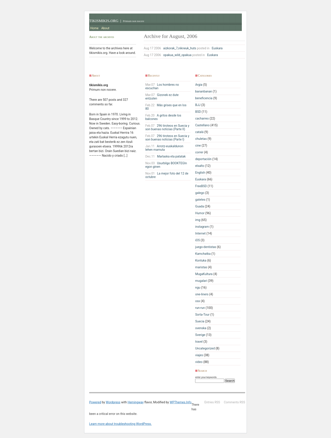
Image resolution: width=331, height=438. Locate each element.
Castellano (202, 125)
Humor (200, 213)
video (199, 362)
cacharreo (202, 118)
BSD (198, 111)
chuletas (201, 138)
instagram (202, 226)
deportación (203, 159)
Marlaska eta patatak (165, 156)
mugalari (201, 280)
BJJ (197, 105)
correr (199, 152)
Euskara (217, 48)
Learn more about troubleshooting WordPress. (120, 424)
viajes (199, 355)
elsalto (199, 166)
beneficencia (203, 98)
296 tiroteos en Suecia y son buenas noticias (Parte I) (167, 137)
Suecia (199, 321)
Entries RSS (212, 402)
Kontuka (200, 260)
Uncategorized (205, 348)
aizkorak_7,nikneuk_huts (179, 48)
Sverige (200, 335)
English (200, 172)
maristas (201, 267)
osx (197, 301)
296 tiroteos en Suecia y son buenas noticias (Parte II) (167, 127)
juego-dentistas (205, 247)
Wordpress (113, 402)
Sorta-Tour (202, 314)
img (197, 220)
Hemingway (135, 402)
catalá (199, 132)
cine (198, 145)
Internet (200, 233)
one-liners (201, 294)
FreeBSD (201, 186)
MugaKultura (204, 274)
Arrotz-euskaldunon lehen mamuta (164, 147)
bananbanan (203, 91)
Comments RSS (234, 402)
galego (199, 193)
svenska (200, 328)
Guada (199, 206)
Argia (198, 84)
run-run (200, 308)
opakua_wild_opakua (177, 55)
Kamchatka (203, 253)
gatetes (200, 199)
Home (94, 28)
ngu (197, 287)
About (105, 28)
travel (199, 341)
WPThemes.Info (180, 402)
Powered (95, 402)
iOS (197, 240)
